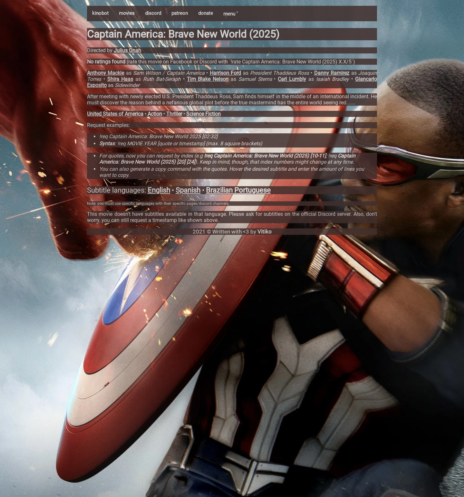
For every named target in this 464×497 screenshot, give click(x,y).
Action (155, 114)
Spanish (188, 190)
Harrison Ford (225, 73)
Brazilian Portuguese (238, 190)
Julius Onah (127, 50)
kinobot (100, 13)
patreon (179, 13)
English (159, 190)
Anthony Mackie (105, 73)
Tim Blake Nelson (208, 79)
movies (127, 13)
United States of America (115, 114)
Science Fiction (203, 114)
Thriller (174, 114)
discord (153, 13)
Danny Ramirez (331, 73)
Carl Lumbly (292, 79)
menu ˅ (230, 14)
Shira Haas (120, 79)
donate (205, 13)
